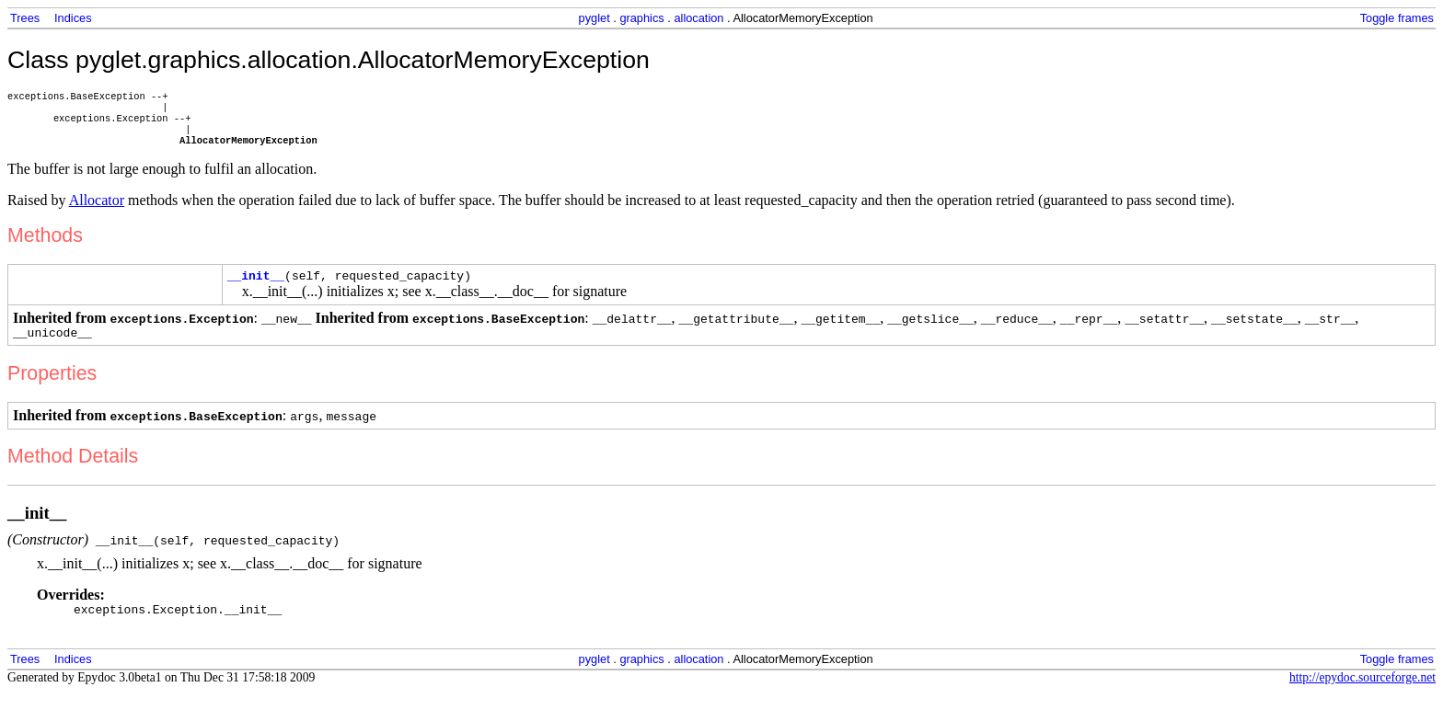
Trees (25, 18)
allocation (698, 18)
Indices (73, 18)
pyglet (594, 18)
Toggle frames (1397, 18)
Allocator (96, 209)
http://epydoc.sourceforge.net (1362, 695)
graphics (641, 18)
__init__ (255, 287)
